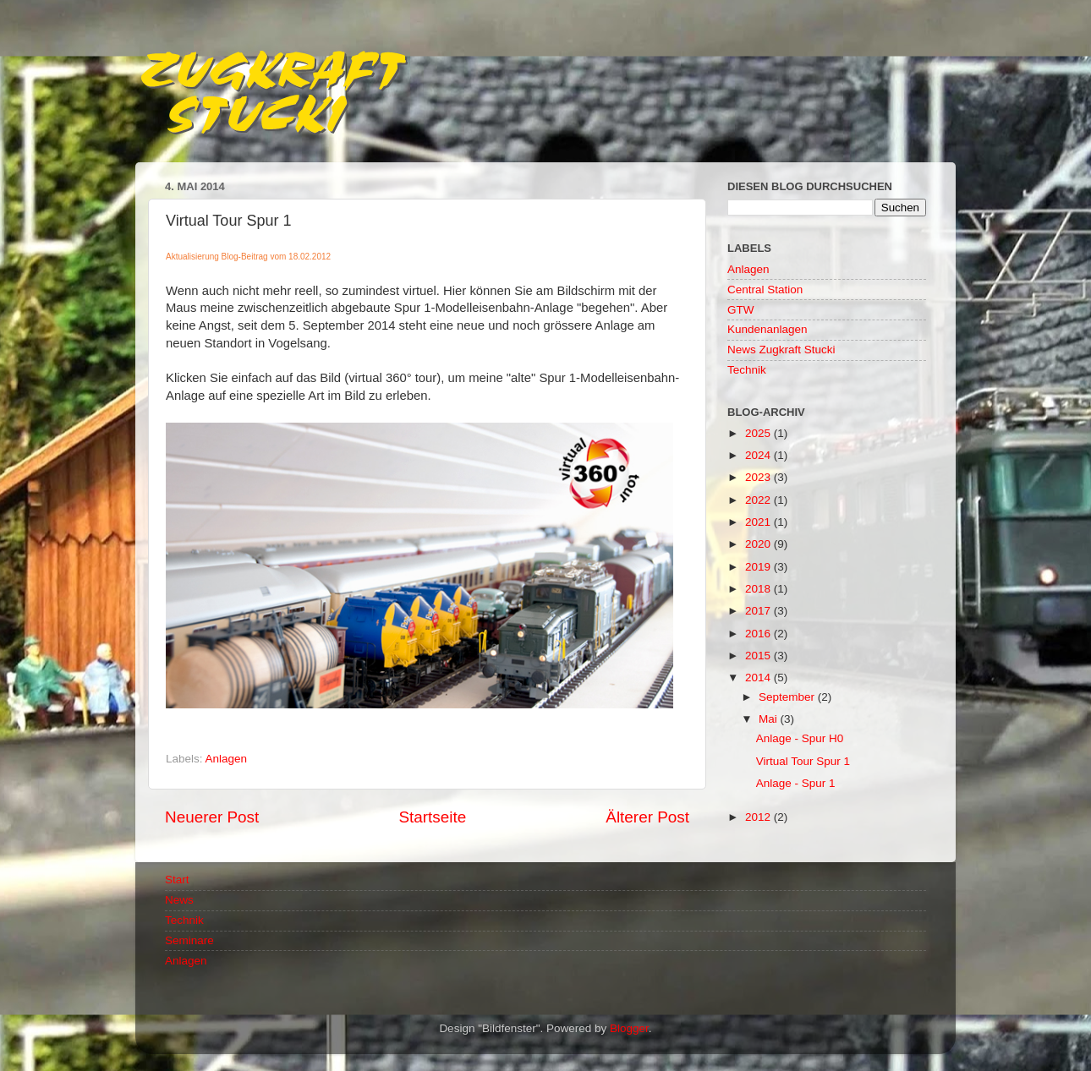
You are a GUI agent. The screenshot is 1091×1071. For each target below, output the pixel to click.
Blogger (629, 1028)
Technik (746, 369)
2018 (759, 588)
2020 (759, 544)
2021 (759, 522)
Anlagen (227, 758)
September (788, 697)
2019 (759, 566)
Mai (770, 719)
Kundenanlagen (767, 329)
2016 (759, 633)
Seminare (189, 940)
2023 (759, 477)
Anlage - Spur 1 (796, 783)
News (179, 899)
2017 (759, 610)
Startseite (432, 817)
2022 (759, 500)
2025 (759, 433)
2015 (759, 655)
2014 (759, 677)
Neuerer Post (212, 817)
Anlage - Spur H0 (800, 738)
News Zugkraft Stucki (781, 349)
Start (177, 879)
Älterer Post (647, 817)
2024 (759, 455)
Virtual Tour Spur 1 (803, 761)
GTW (740, 309)
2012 (759, 817)
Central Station (765, 289)
